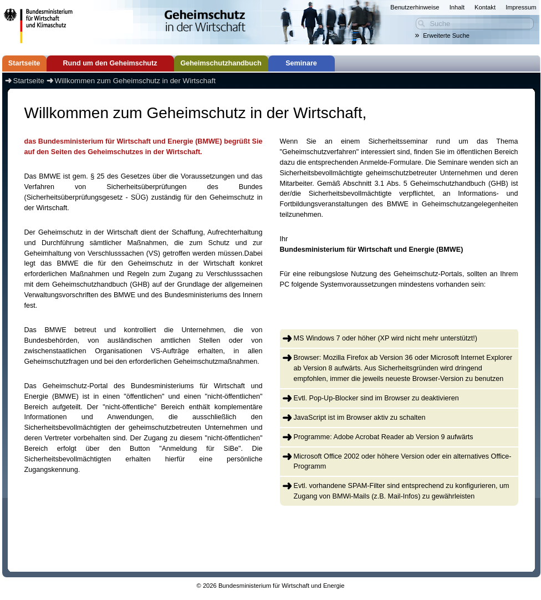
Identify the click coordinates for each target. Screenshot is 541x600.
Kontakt (485, 7)
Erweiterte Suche (446, 35)
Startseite (24, 63)
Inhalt (457, 7)
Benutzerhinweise (414, 7)
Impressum (521, 7)
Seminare (301, 63)
